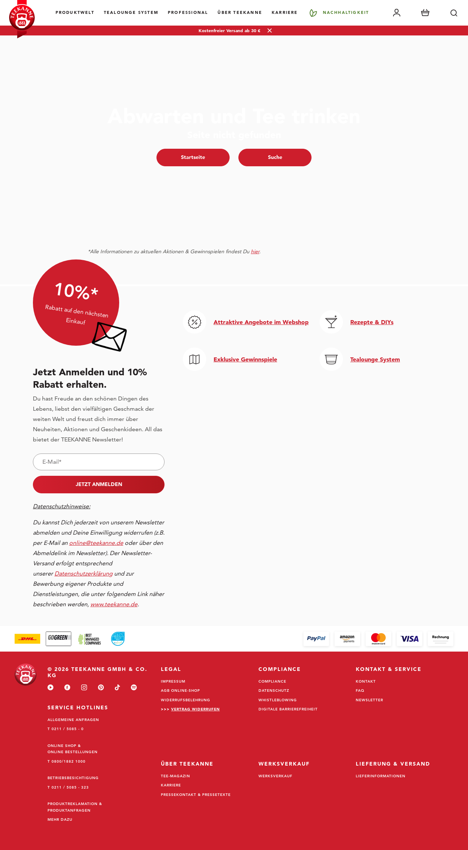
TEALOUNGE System (131, 12)
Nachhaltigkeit (346, 12)
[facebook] (67, 688)
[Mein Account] (396, 13)
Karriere (285, 12)
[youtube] (50, 688)
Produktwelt (75, 12)
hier (255, 251)
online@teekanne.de (96, 542)
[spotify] (133, 688)
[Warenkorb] (425, 13)
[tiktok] (117, 688)
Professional (188, 12)
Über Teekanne (240, 12)
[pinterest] (101, 688)
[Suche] (453, 13)
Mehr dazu (60, 819)
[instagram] (84, 688)
